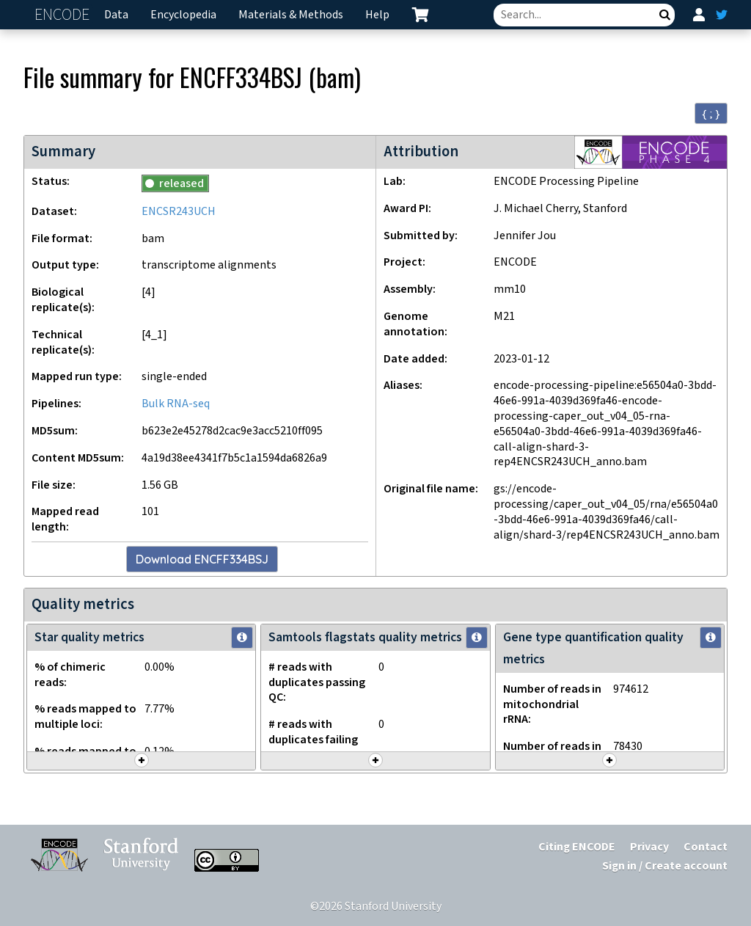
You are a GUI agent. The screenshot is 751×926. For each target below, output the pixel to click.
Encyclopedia (183, 15)
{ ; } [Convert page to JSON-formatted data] (711, 113)
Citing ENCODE (576, 847)
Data (116, 15)
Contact (706, 847)
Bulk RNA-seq (176, 404)
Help (377, 15)
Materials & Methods (290, 15)
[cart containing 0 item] (420, 14)
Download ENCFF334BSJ (202, 559)
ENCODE (63, 15)
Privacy (649, 847)
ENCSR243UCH (179, 211)
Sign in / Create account (665, 866)
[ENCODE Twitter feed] (722, 15)
